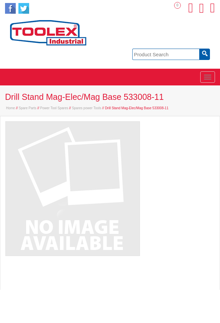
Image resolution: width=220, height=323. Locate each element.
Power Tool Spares (54, 108)
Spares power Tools (86, 108)
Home (10, 108)
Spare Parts (27, 108)
